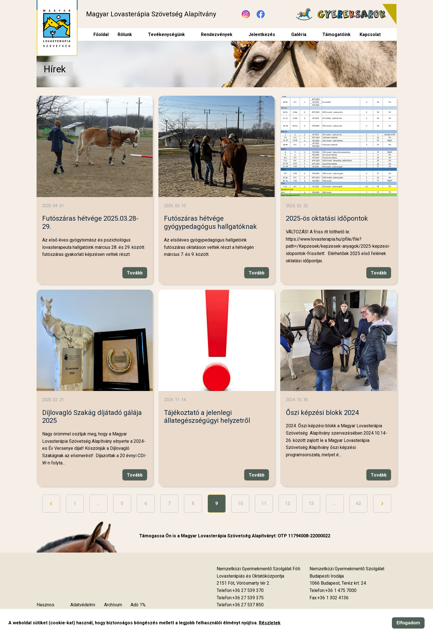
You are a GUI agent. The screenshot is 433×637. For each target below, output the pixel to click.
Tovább (135, 273)
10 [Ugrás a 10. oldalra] (240, 503)
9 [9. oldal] (216, 503)
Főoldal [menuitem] (101, 34)
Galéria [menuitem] (298, 34)
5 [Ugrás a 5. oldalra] (122, 503)
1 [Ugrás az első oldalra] (74, 503)
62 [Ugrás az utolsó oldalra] (358, 503)
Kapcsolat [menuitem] (370, 34)
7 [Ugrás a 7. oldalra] (169, 503)
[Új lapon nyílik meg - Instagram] (246, 14)
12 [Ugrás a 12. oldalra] (287, 503)
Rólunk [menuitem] (125, 34)
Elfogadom (408, 622)
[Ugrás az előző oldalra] (51, 504)
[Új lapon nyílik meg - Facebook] (261, 14)
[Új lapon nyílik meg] (243, 583)
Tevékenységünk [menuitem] (166, 34)
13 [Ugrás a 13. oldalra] (311, 503)
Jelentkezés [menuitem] (261, 34)
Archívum (113, 604)
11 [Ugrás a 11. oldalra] (263, 503)
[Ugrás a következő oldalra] (382, 504)
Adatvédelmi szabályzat (82, 608)
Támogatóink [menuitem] (336, 34)
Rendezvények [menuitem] (216, 34)
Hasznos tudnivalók (47, 608)
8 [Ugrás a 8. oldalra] (193, 503)
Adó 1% (138, 604)
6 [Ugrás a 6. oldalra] (145, 503)
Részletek (270, 622)
